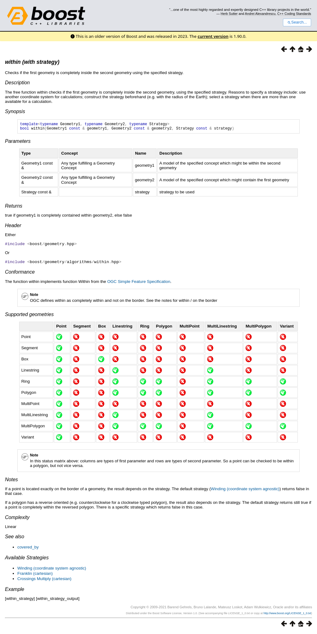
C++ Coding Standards (294, 13)
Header (13, 227)
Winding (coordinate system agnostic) (245, 490)
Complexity (17, 518)
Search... (297, 22)
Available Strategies (27, 558)
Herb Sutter (229, 13)
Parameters (18, 143)
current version (213, 36)
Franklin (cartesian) (35, 574)
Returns (13, 207)
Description (17, 82)
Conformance (20, 273)
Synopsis (15, 111)
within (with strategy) (32, 62)
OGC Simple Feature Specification (138, 282)
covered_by (28, 548)
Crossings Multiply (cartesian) (44, 580)
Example (14, 590)
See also (14, 537)
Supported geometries (29, 315)
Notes (11, 480)
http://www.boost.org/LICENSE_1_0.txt (287, 614)
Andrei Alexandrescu (260, 13)
